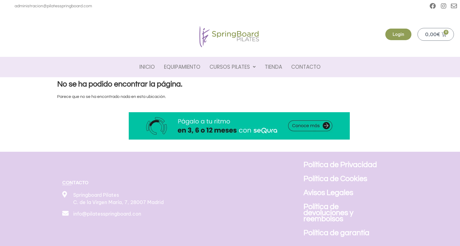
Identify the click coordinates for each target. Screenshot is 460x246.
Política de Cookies (335, 179)
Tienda (273, 67)
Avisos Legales (328, 193)
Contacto (306, 67)
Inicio (147, 67)
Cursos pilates (233, 67)
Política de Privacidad (340, 165)
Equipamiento (182, 67)
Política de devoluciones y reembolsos (328, 213)
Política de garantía (336, 233)
